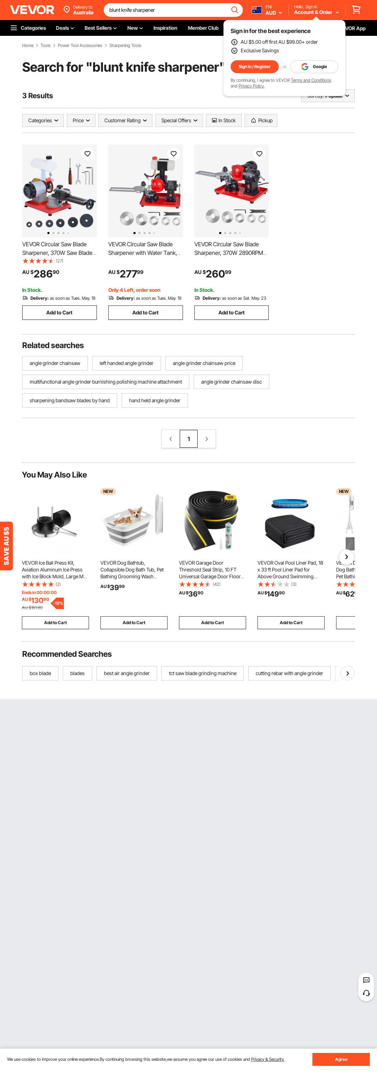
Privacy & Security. (267, 1059)
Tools (46, 45)
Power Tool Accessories (80, 45)
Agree (341, 1059)
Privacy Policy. (251, 86)
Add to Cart (59, 312)
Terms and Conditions (311, 80)
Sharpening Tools (125, 45)
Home (27, 45)
